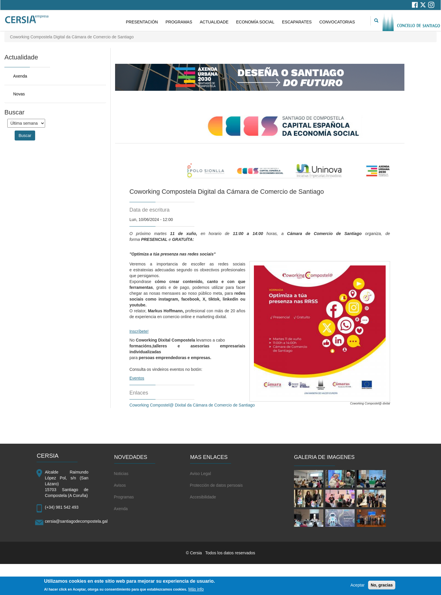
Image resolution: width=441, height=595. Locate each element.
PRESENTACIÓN (142, 22)
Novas (19, 94)
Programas (124, 497)
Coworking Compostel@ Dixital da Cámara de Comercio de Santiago (192, 405)
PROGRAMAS (178, 22)
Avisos (120, 485)
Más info (196, 591)
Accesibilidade (203, 497)
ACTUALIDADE (214, 22)
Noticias (121, 473)
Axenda (20, 76)
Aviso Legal (200, 473)
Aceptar (358, 587)
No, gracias (382, 587)
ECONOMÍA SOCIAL (255, 22)
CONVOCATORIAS (337, 22)
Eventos (136, 378)
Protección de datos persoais (216, 485)
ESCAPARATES (297, 22)
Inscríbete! (138, 331)
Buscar (24, 135)
